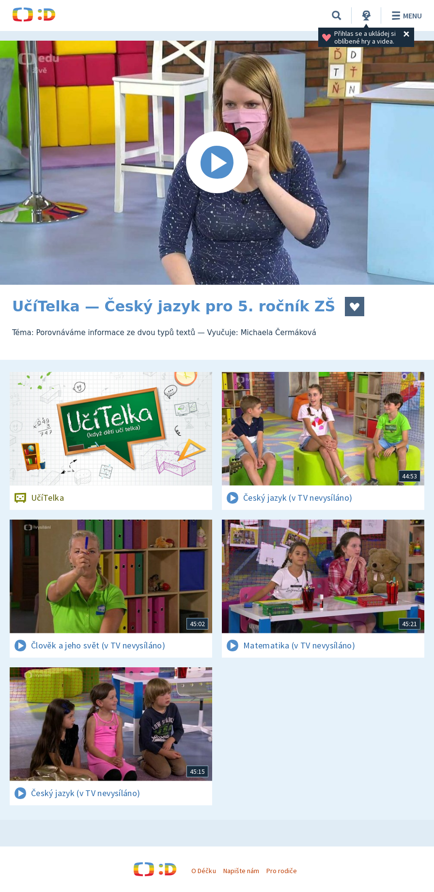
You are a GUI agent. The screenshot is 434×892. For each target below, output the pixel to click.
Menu (405, 15)
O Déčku (203, 870)
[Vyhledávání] (336, 15)
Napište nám (241, 870)
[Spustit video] (217, 163)
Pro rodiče (281, 870)
